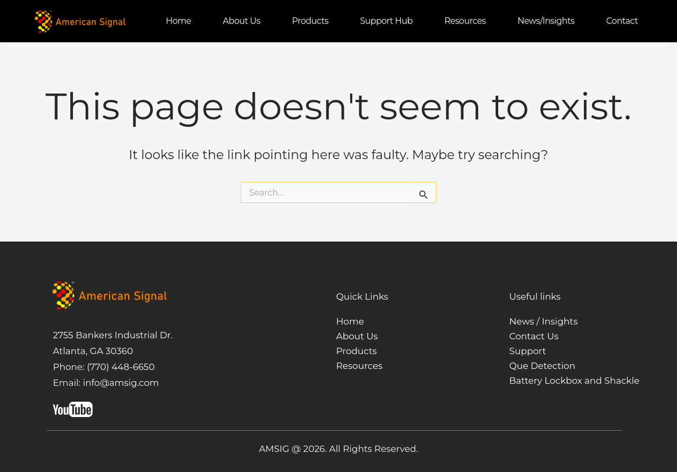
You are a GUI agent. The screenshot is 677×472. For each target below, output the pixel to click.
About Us (357, 336)
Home (178, 21)
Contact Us (534, 336)
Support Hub (386, 21)
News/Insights (545, 21)
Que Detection (542, 365)
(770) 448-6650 (120, 367)
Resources (465, 21)
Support (527, 351)
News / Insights (543, 321)
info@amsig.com (121, 382)
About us (241, 21)
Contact (622, 21)
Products (310, 21)
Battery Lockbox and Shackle (574, 380)
